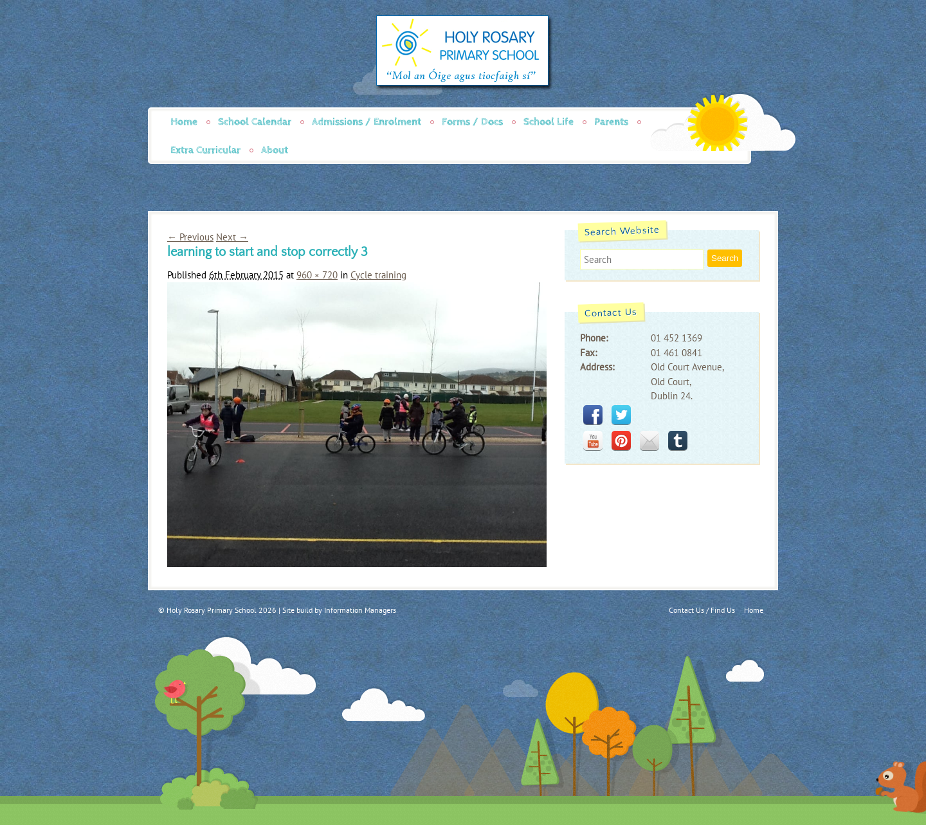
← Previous (190, 237)
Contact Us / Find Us (702, 610)
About (274, 150)
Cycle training (378, 275)
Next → (232, 237)
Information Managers (360, 610)
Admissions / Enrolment (366, 122)
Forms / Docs (472, 122)
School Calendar (254, 122)
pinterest (621, 440)
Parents (611, 122)
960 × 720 (317, 275)
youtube (593, 440)
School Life (548, 122)
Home (183, 122)
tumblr (677, 440)
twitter (621, 414)
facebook (593, 414)
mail (649, 440)
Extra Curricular (205, 150)
